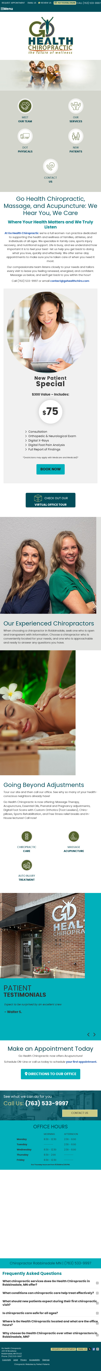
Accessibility (34, 1360)
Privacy (23, 1360)
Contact (50, 172)
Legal (15, 1360)
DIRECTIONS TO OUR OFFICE (50, 1074)
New (76, 142)
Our (76, 112)
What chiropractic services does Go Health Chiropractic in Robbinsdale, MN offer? (46, 1283)
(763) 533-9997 (92, 3)
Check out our (51, 502)
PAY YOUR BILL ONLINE (65, 3)
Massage (73, 849)
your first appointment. (81, 1062)
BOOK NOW (50, 469)
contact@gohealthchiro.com (69, 281)
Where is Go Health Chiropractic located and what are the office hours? (50, 1323)
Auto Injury (26, 878)
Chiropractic (26, 849)
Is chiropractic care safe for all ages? (30, 1313)
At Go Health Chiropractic (22, 233)
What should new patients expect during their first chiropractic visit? (49, 1303)
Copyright (6, 1360)
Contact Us (79, 1113)
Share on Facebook (94, 1349)
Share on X (90, 1349)
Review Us (44, 3)
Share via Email (98, 1349)
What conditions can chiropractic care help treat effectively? (48, 1293)
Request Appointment (13, 3)
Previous (88, 1034)
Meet (25, 112)
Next (94, 1034)
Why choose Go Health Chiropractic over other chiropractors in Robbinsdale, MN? (49, 1335)
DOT (25, 142)
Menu (7, 8)
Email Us (32, 3)
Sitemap (46, 1360)
